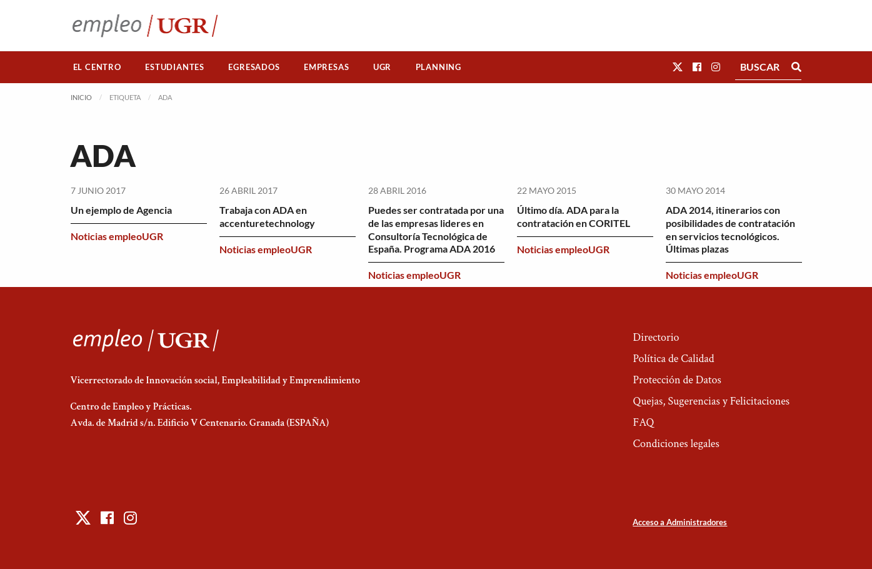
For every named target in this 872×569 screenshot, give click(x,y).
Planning (438, 67)
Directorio (656, 337)
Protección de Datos (677, 380)
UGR (382, 67)
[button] (678, 67)
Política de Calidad (673, 358)
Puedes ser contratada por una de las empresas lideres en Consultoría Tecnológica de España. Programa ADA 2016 (436, 229)
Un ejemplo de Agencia (121, 210)
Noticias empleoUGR (117, 236)
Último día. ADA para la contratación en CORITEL (573, 216)
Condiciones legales (676, 443)
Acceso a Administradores (680, 522)
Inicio (81, 97)
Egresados (253, 67)
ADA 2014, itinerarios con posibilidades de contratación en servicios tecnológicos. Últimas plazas (730, 229)
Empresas (326, 67)
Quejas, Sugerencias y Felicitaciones (711, 401)
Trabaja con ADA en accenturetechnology (267, 216)
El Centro (97, 67)
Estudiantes (174, 67)
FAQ (643, 422)
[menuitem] (97, 67)
